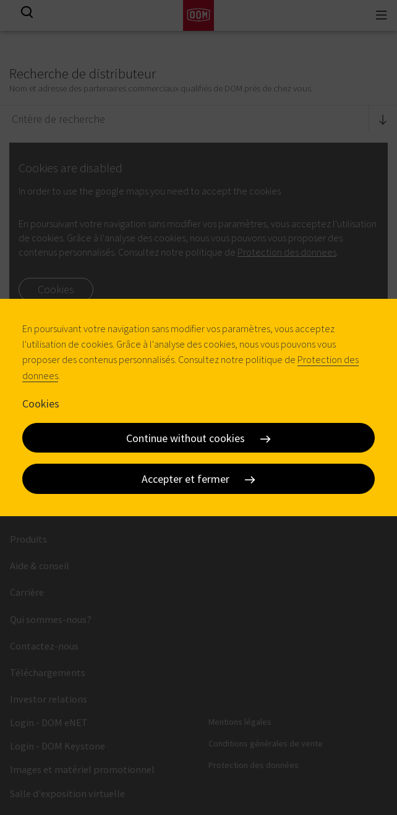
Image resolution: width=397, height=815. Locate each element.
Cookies (40, 403)
